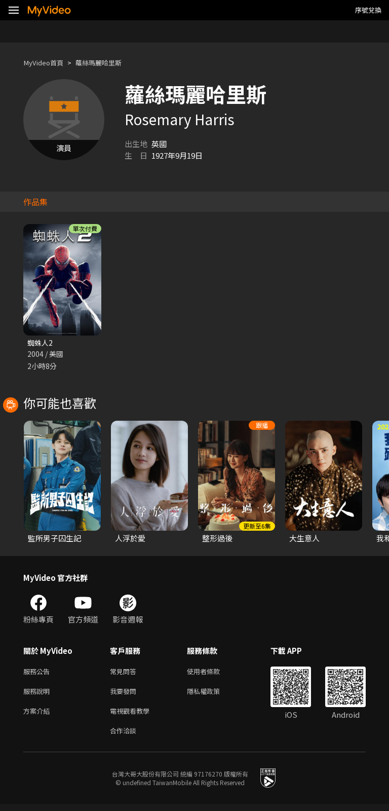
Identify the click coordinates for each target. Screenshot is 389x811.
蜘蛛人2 (40, 343)
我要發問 (125, 694)
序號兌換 (368, 10)
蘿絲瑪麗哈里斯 (108, 62)
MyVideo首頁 (46, 62)
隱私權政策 (212, 694)
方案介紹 (38, 715)
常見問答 (125, 673)
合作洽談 (125, 736)
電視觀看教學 (132, 715)
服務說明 (38, 694)
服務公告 (38, 673)
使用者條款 (212, 673)
